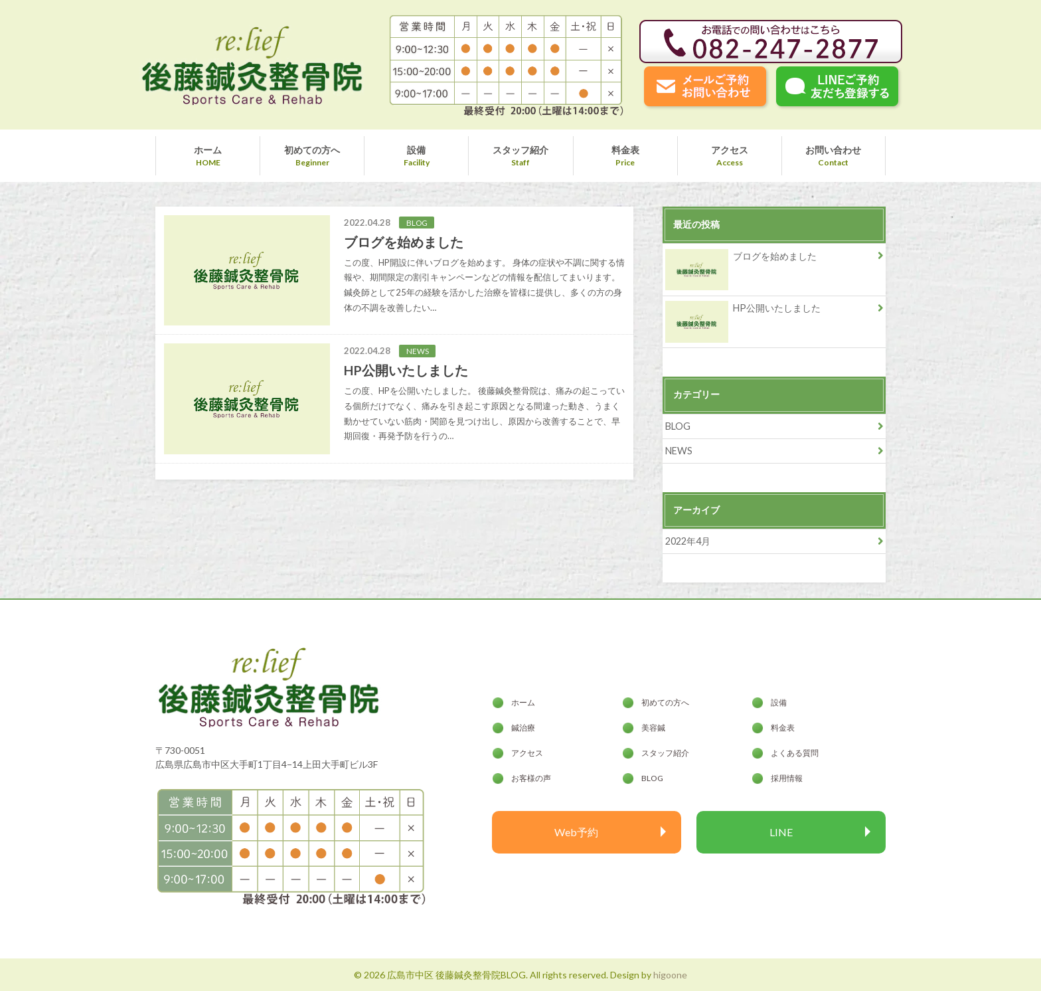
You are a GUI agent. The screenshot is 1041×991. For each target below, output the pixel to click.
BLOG (677, 426)
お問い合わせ (833, 149)
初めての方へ (312, 149)
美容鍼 (653, 728)
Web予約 (576, 832)
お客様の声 (531, 778)
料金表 (625, 149)
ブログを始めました (741, 258)
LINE (781, 832)
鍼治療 (523, 728)
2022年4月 (687, 541)
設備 (416, 149)
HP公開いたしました (743, 310)
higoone (670, 974)
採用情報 (787, 778)
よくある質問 (795, 753)
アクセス (729, 149)
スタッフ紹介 (520, 149)
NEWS (678, 450)
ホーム (208, 149)
